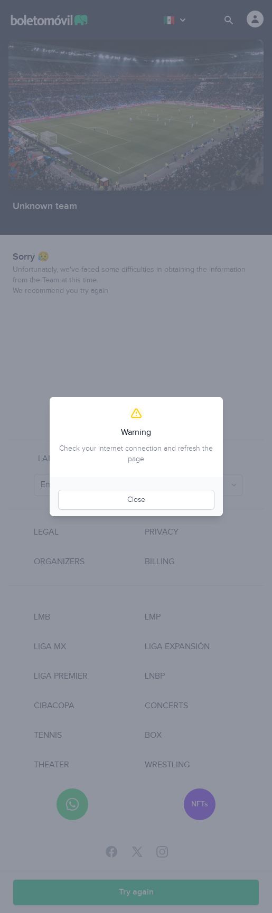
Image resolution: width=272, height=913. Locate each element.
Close (136, 500)
